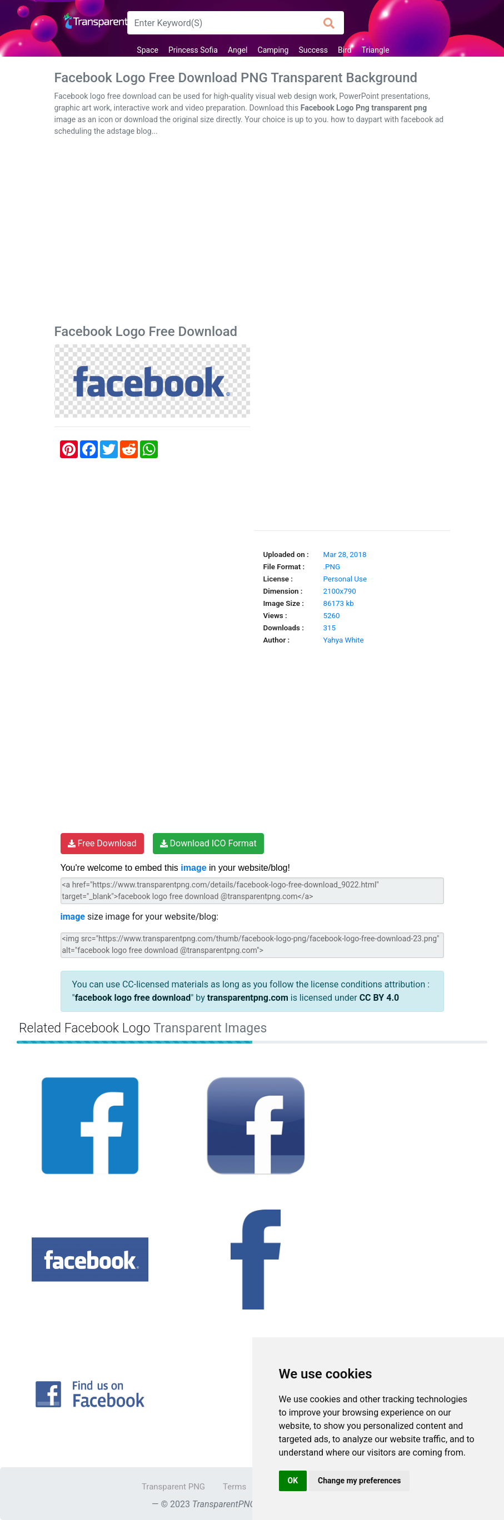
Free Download (102, 843)
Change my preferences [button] (359, 1480)
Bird (345, 50)
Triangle (376, 50)
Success (313, 50)
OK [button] (293, 1480)
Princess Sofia (193, 50)
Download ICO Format (208, 843)
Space (147, 50)
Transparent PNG (173, 1487)
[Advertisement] (252, 232)
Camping (273, 50)
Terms (234, 1487)
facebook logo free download (133, 997)
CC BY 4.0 (380, 997)
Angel (238, 50)
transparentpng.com (247, 997)
